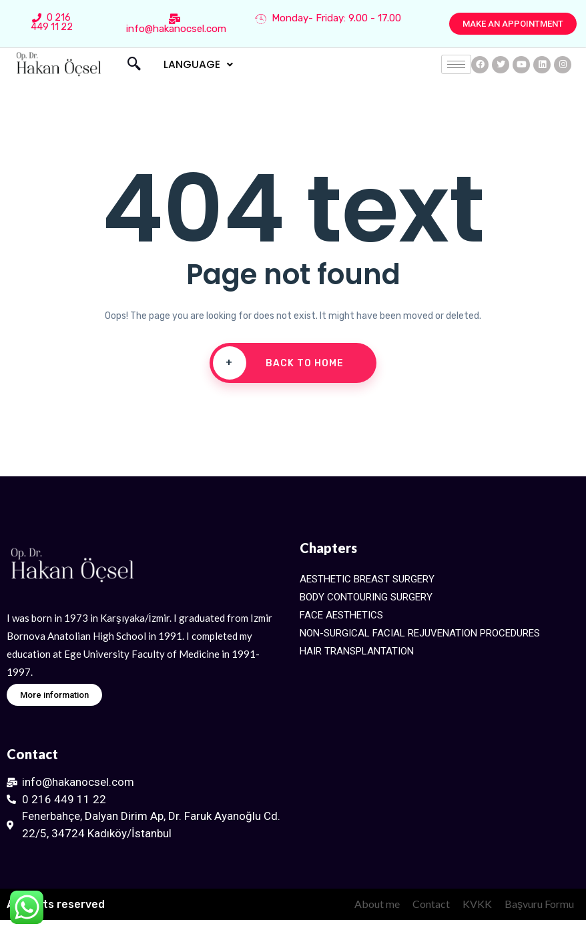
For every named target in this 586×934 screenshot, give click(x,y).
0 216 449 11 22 (52, 22)
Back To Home (278, 363)
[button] (513, 24)
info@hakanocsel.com (176, 24)
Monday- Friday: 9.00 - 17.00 (328, 18)
